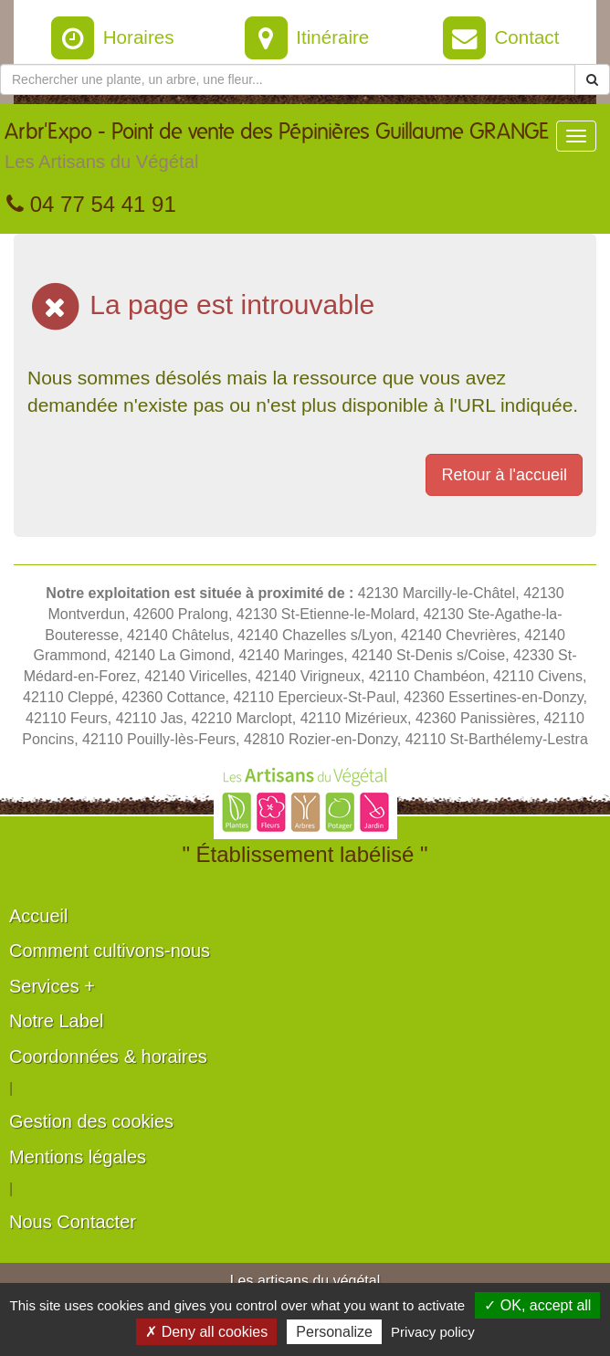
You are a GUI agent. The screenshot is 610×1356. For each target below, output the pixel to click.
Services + (52, 986)
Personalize (334, 1332)
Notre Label (56, 1021)
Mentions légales (77, 1157)
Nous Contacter (72, 1222)
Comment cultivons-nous (109, 951)
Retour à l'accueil (504, 475)
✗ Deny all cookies (206, 1332)
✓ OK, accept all (537, 1305)
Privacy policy (433, 1332)
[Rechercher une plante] (287, 79)
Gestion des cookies (91, 1121)
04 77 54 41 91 (91, 204)
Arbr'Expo (277, 150)
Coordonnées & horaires (108, 1056)
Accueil (38, 916)
